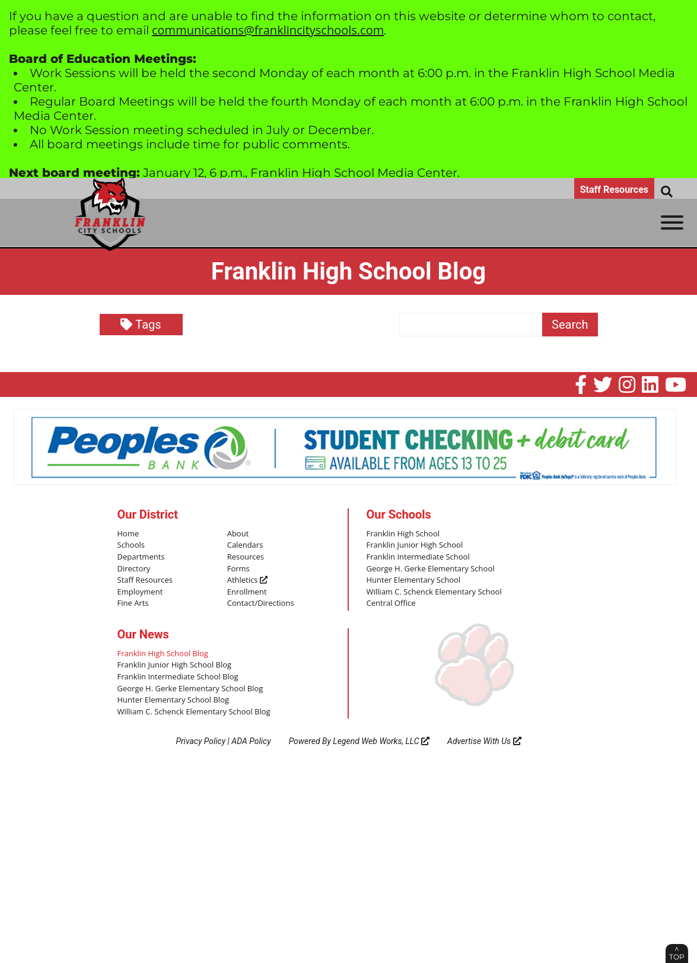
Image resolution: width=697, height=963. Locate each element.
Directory (134, 569)
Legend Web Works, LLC (381, 741)
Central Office (391, 603)
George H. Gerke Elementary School (431, 569)
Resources (245, 557)
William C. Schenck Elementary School (434, 592)
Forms (238, 569)
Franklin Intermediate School (418, 557)
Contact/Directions (260, 603)
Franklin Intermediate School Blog (177, 677)
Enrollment (247, 592)
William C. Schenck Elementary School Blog (193, 712)
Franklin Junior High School (415, 545)
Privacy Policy (200, 741)
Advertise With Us (484, 741)
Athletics (247, 580)
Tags (140, 324)
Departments (141, 557)
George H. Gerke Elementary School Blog (190, 689)
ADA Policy (250, 741)
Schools (131, 545)
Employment (140, 592)
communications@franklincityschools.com (268, 30)
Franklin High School (403, 534)
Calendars (245, 545)
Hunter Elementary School (414, 580)
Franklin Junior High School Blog (174, 665)
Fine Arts (133, 603)
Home (128, 534)
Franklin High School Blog (162, 654)
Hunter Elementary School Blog (173, 700)
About (238, 534)
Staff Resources (614, 189)
